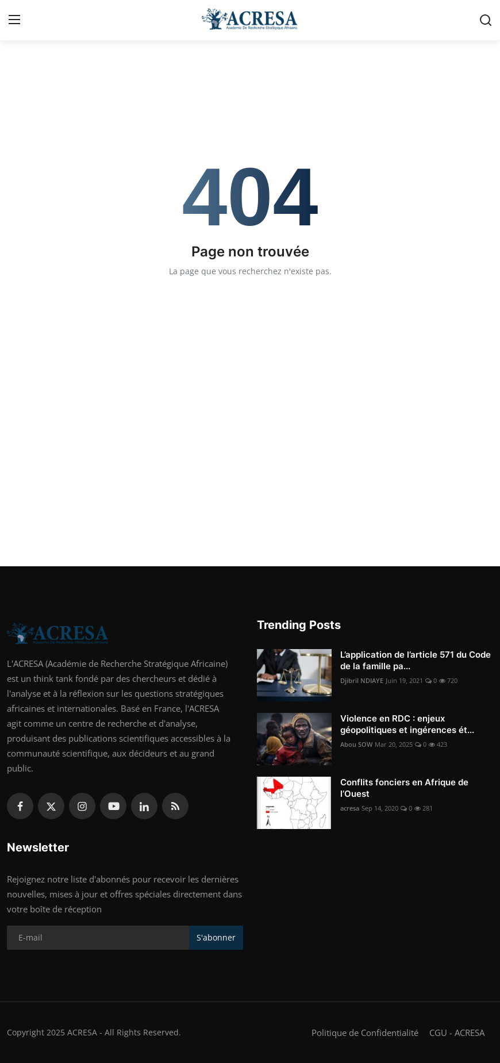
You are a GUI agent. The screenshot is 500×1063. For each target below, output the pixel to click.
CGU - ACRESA (456, 1032)
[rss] (175, 806)
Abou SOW (356, 744)
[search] (485, 20)
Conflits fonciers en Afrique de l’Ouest (404, 788)
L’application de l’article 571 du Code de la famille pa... (415, 660)
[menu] (14, 20)
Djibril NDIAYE (361, 680)
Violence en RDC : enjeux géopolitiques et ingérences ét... (407, 724)
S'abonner (216, 937)
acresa (349, 808)
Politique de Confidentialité (364, 1032)
